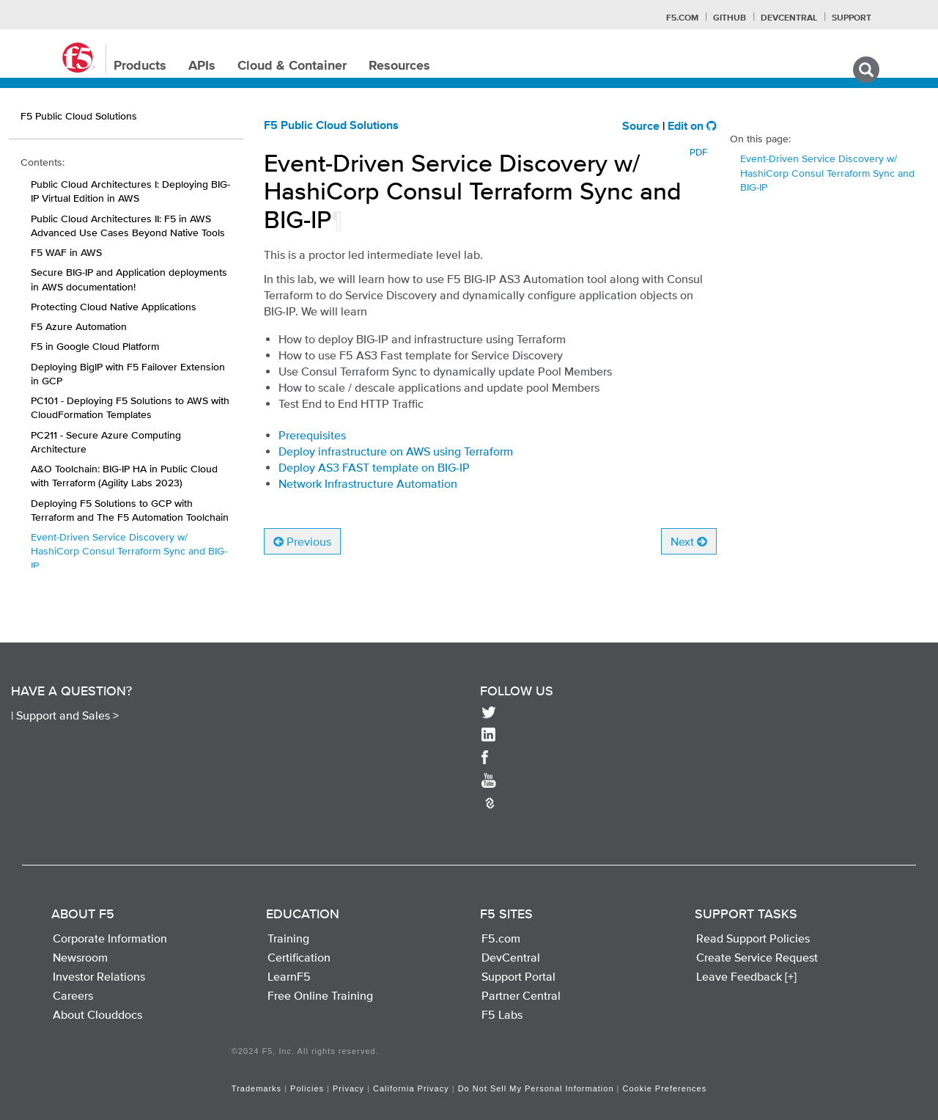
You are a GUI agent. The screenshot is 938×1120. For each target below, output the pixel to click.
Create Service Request (757, 957)
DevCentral (510, 957)
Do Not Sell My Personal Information (536, 1088)
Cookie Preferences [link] (665, 1088)
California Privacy (411, 1088)
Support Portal (518, 976)
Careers (73, 995)
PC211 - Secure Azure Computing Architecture (106, 442)
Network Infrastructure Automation (367, 483)
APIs (201, 66)
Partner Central (521, 995)
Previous (302, 541)
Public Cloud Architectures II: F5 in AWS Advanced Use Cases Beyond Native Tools (128, 225)
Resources (399, 66)
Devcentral (789, 18)
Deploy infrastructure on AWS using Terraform (395, 451)
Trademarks (256, 1088)
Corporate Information (110, 938)
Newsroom (80, 957)
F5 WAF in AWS (66, 252)
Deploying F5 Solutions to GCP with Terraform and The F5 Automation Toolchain (130, 510)
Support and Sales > (67, 715)
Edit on (692, 127)
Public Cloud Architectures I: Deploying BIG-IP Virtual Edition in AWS (130, 191)
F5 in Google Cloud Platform (95, 346)
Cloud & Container (292, 66)
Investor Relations (99, 976)
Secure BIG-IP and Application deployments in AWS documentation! (129, 279)
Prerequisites (312, 435)
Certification (298, 957)
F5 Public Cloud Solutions (331, 126)
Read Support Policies (753, 938)
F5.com (682, 18)
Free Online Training (320, 995)
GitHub (729, 18)
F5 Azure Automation (79, 326)
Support (851, 18)
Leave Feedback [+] (746, 976)
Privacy (348, 1088)
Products (140, 66)
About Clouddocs (97, 1014)
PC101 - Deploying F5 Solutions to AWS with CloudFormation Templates (130, 407)
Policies (307, 1088)
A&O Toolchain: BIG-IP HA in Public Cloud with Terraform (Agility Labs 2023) (124, 475)
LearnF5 (289, 976)
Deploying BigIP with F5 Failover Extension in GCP (128, 374)
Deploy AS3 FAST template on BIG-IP (374, 467)
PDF (698, 152)
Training (288, 938)
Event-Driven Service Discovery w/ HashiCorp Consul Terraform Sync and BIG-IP (129, 551)
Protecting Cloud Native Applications (113, 306)
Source (641, 127)
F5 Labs (501, 1014)
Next (689, 541)
